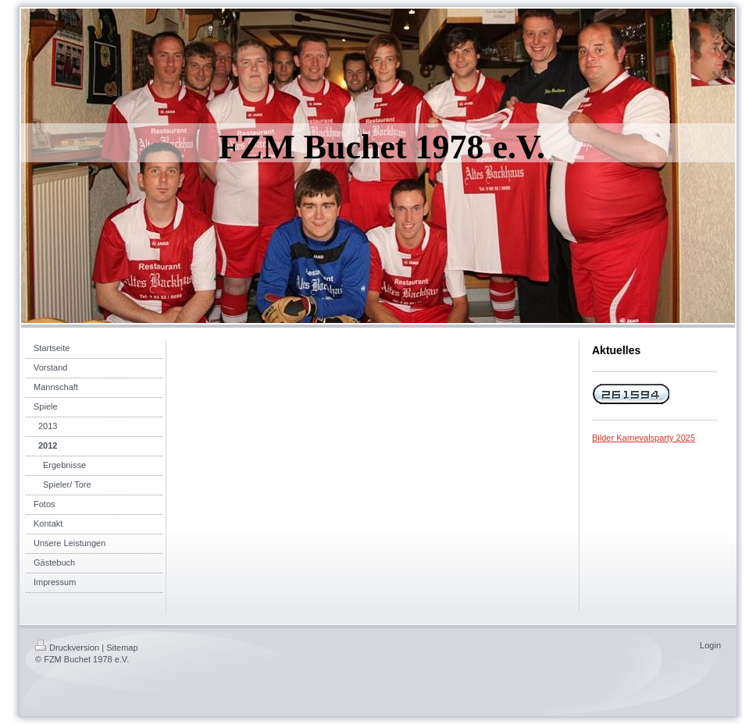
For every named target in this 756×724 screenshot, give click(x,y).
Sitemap (121, 647)
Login (710, 645)
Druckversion (67, 647)
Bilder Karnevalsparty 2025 (643, 437)
